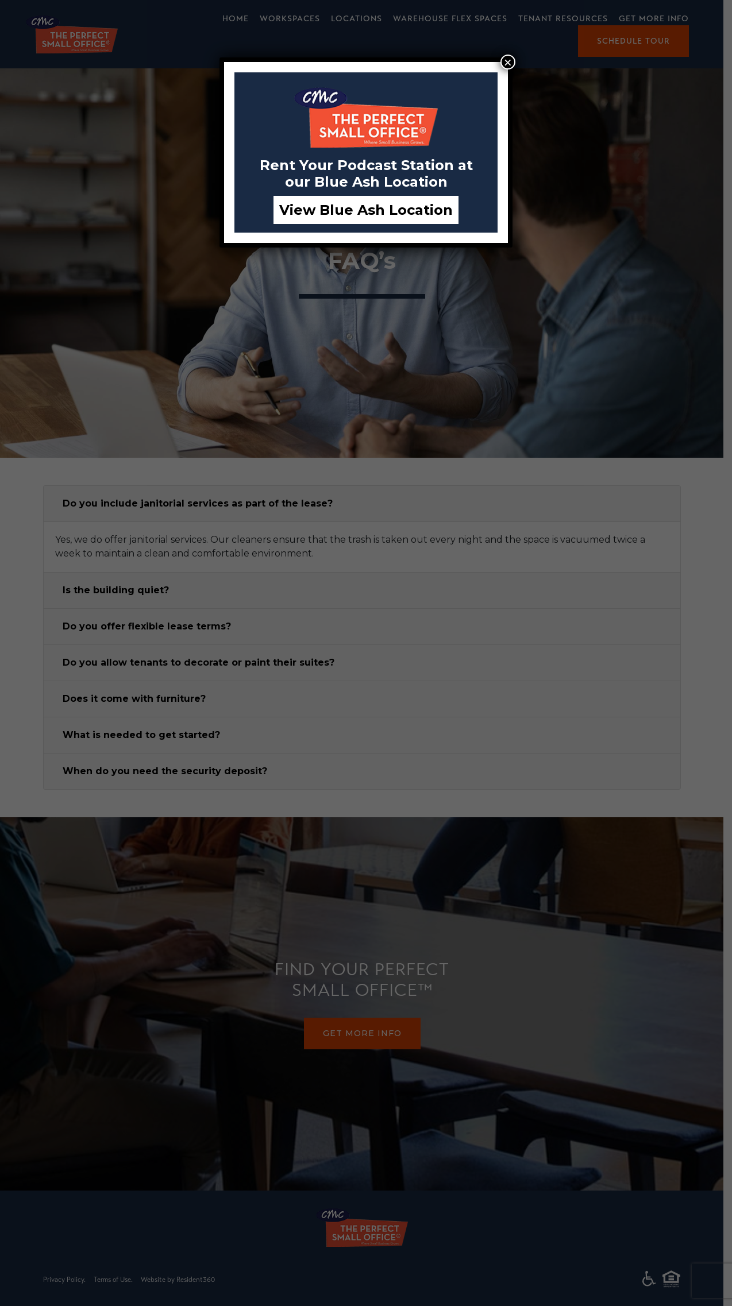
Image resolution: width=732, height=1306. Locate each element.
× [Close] (508, 62)
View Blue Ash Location (366, 210)
